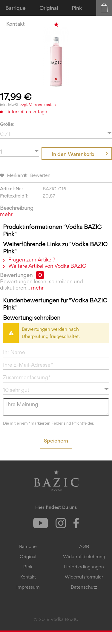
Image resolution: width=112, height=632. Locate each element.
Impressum (28, 587)
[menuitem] (16, 8)
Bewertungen (16, 275)
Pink (28, 567)
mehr (6, 214)
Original (28, 556)
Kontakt (28, 577)
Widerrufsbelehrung (84, 556)
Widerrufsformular (84, 577)
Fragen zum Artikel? (29, 259)
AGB (84, 546)
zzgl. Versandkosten (38, 104)
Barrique (28, 546)
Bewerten (36, 175)
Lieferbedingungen (84, 567)
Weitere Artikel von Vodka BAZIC (44, 266)
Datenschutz (84, 587)
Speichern (56, 440)
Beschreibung (16, 208)
